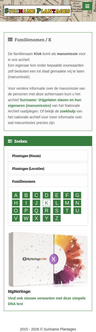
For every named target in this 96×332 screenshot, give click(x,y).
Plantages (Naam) (26, 155)
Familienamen (23, 181)
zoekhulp (68, 111)
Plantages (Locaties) (28, 168)
